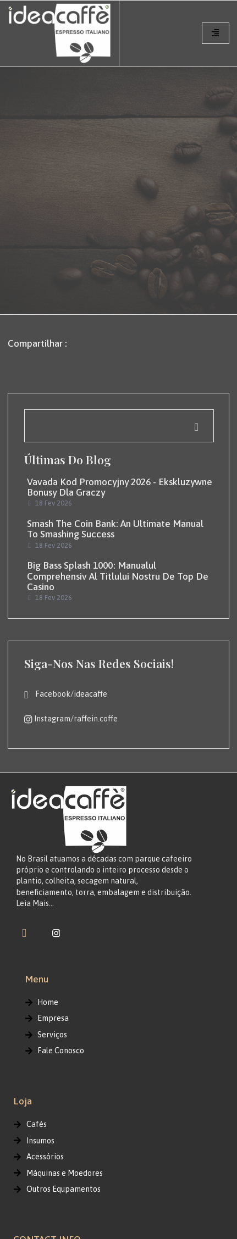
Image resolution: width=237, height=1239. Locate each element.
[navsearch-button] (119, 425)
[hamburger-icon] (215, 33)
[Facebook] (24, 933)
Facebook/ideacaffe (65, 695)
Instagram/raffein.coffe (70, 719)
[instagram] (56, 933)
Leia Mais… (35, 903)
